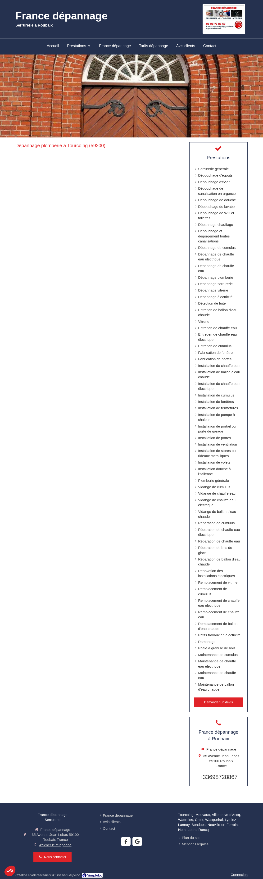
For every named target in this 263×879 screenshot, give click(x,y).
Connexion (239, 875)
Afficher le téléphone (55, 845)
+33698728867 (219, 777)
